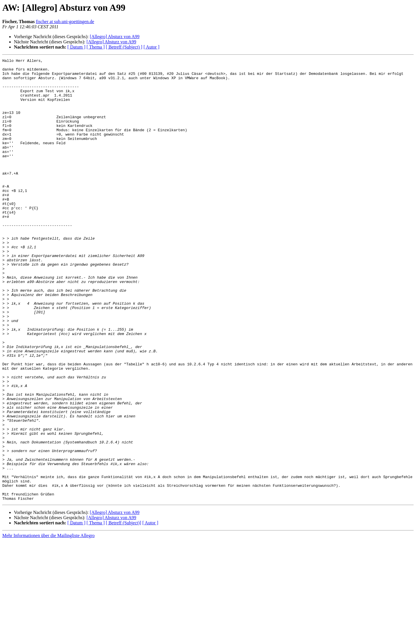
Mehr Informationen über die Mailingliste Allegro (48, 623)
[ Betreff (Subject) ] (124, 47)
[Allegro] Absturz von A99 (115, 36)
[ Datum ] (76, 47)
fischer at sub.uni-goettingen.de (65, 21)
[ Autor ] (151, 47)
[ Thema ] (96, 47)
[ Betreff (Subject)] (123, 611)
